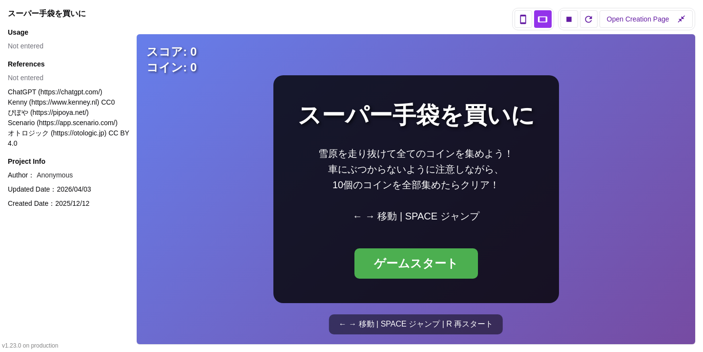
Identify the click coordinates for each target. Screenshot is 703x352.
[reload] (589, 19)
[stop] (569, 19)
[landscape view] (543, 19)
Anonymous (55, 175)
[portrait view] (523, 19)
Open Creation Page (646, 19)
